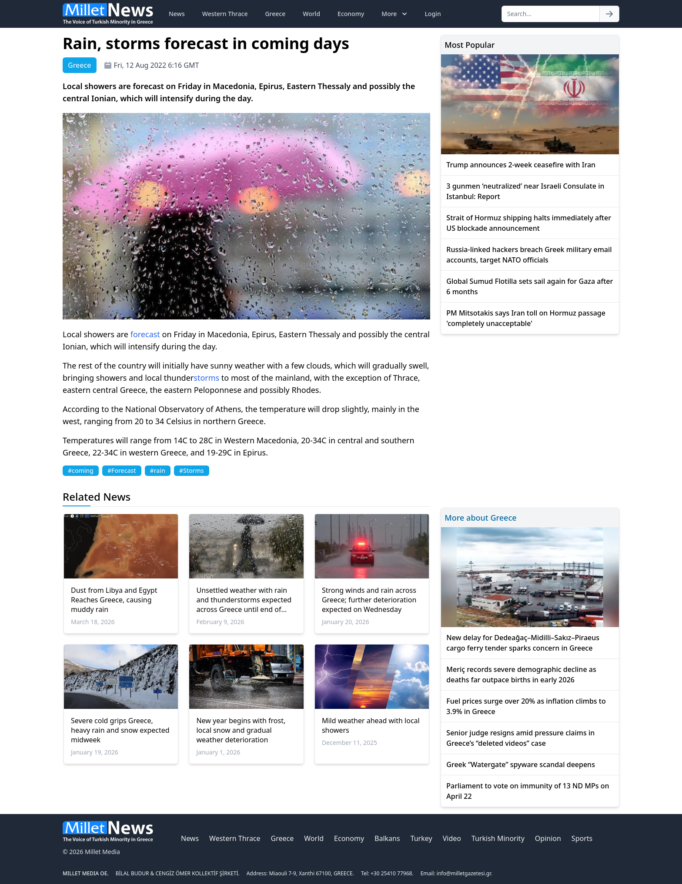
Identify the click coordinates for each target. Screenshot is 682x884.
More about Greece (480, 517)
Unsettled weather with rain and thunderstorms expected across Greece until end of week (243, 599)
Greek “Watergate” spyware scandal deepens (520, 764)
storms (206, 377)
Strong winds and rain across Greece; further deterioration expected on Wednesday (369, 599)
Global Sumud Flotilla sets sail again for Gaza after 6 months (529, 286)
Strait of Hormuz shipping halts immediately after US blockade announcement (528, 223)
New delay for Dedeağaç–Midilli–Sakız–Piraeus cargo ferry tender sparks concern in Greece (522, 643)
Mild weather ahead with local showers (371, 725)
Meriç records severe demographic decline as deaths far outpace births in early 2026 (521, 675)
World (311, 14)
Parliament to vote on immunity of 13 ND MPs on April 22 (527, 791)
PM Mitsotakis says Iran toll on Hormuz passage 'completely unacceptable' (525, 318)
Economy (351, 14)
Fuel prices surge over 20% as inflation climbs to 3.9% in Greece (525, 706)
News (177, 14)
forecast (145, 334)
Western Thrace (225, 14)
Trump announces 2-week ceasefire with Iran (520, 164)
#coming (81, 470)
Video (452, 838)
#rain (157, 470)
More (395, 14)
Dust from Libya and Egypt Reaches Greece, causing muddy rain (114, 599)
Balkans (387, 838)
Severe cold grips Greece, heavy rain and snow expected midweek (120, 730)
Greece (275, 14)
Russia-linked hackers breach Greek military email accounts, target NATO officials (529, 255)
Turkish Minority (498, 838)
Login (433, 14)
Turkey (421, 838)
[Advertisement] (530, 420)
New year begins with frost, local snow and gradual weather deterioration (240, 730)
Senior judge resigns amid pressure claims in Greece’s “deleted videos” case (520, 738)
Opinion (548, 838)
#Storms (191, 470)
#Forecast (121, 470)
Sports (582, 838)
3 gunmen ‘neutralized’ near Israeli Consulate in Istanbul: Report (525, 191)
